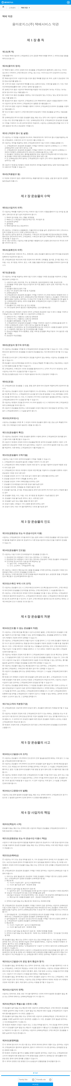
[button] (68, 2)
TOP (36, 1073)
